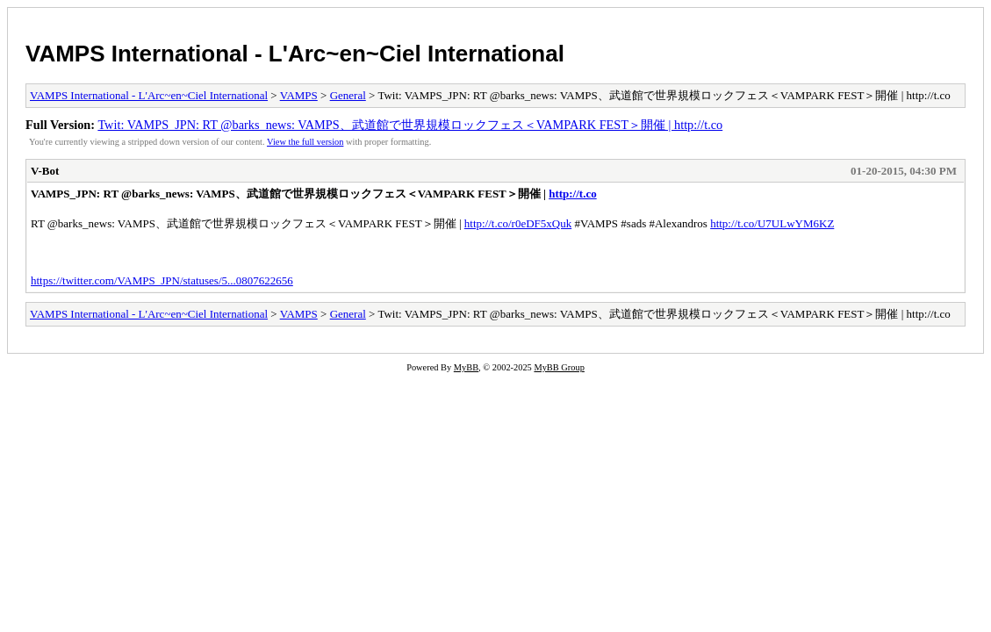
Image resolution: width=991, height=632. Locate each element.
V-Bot (45, 170)
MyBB (466, 367)
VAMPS (299, 95)
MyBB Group (559, 367)
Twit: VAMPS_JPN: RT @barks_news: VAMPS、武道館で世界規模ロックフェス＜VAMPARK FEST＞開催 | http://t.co (409, 125)
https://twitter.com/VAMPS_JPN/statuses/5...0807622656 (162, 280)
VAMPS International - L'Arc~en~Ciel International (294, 53)
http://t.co (573, 193)
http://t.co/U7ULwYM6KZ (772, 223)
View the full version (305, 142)
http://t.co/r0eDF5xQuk (517, 223)
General (348, 95)
